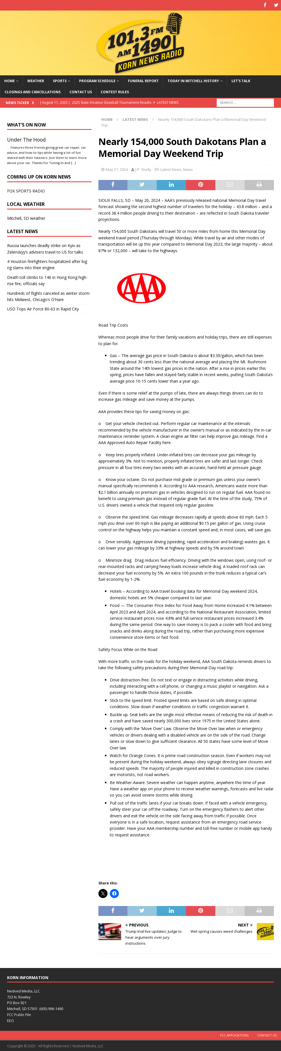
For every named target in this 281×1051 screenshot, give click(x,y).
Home (9, 80)
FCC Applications (234, 1035)
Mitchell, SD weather (26, 218)
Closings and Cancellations (33, 91)
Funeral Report (143, 80)
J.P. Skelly (143, 169)
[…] (73, 162)
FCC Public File (19, 1014)
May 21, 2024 (117, 169)
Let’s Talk (241, 80)
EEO (10, 1020)
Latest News (170, 169)
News (188, 169)
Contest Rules (115, 91)
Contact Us (80, 91)
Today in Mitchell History (193, 80)
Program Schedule (97, 80)
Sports (60, 80)
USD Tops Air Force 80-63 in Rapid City (43, 308)
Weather (35, 80)
